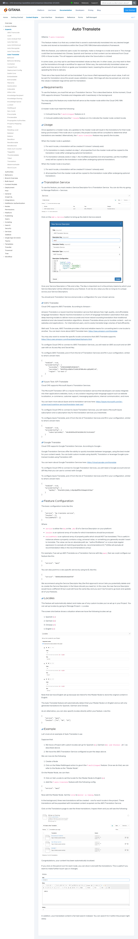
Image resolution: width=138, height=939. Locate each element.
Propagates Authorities (16, 120)
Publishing (9, 216)
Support (94, 3)
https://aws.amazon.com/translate (102, 331)
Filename (10, 83)
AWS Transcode (13, 32)
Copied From (12, 67)
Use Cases (52, 10)
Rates (9, 127)
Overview (8, 23)
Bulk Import (9, 181)
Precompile (11, 114)
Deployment (9, 187)
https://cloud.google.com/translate (101, 462)
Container (11, 64)
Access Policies (11, 26)
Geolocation (12, 86)
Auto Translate (13, 54)
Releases (85, 3)
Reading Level (12, 130)
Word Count (11, 167)
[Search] (116, 3)
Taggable (11, 152)
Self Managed (91, 17)
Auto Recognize (13, 48)
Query (7, 219)
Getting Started (17, 17)
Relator (10, 136)
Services (8, 231)
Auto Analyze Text (14, 39)
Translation (11, 161)
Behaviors (9, 175)
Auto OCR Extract (14, 45)
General (8, 194)
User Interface (46, 17)
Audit (9, 35)
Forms (80, 17)
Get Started (130, 10)
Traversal (8, 250)
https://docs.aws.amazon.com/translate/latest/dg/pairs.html (66, 339)
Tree (6, 253)
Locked (10, 105)
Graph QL (9, 197)
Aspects (8, 29)
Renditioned (12, 145)
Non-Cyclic (11, 111)
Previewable (12, 117)
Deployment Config (14, 70)
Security (8, 228)
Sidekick (8, 234)
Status (76, 3)
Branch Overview (11, 178)
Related (10, 133)
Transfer (8, 247)
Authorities (9, 172)
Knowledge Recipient (15, 95)
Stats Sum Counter (14, 149)
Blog (99, 10)
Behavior (10, 57)
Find (6, 190)
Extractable (11, 79)
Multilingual (11, 108)
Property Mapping (14, 123)
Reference (71, 17)
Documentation (66, 10)
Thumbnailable (13, 155)
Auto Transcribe (13, 51)
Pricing (90, 10)
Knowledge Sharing (14, 98)
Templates (9, 244)
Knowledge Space (14, 101)
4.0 (132, 17)
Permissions (9, 209)
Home (5, 17)
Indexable (11, 89)
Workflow (8, 256)
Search (7, 225)
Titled (9, 158)
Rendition (11, 139)
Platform (40, 10)
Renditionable (12, 142)
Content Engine (32, 17)
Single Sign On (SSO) (13, 238)
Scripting (8, 222)
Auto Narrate (12, 42)
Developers (80, 10)
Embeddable (12, 76)
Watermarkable (13, 164)
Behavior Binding (13, 61)
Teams (7, 241)
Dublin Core (11, 73)
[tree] (18, 139)
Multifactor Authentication (15, 203)
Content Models (11, 184)
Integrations (9, 200)
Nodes (7, 206)
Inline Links (11, 92)
